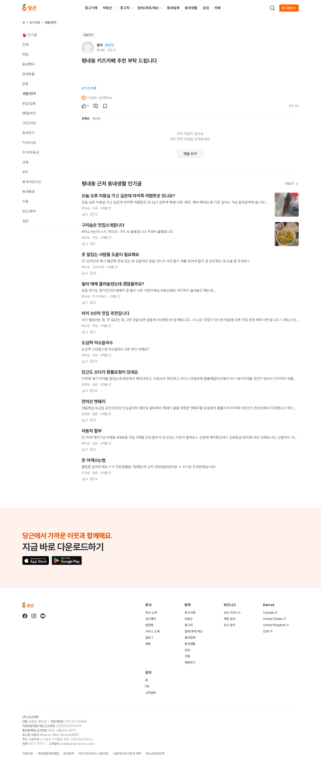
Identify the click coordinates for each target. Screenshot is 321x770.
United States (274, 619)
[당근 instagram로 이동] (34, 616)
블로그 (149, 637)
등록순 (86, 118)
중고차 (125, 8)
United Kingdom (276, 625)
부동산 (107, 8)
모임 (206, 8)
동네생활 (191, 8)
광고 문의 (229, 625)
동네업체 (173, 8)
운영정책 (68, 753)
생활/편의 (88, 35)
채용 (148, 644)
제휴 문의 (229, 619)
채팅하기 (190, 662)
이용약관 (27, 753)
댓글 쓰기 (190, 154)
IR (146, 680)
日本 (267, 631)
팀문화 (149, 625)
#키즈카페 (89, 88)
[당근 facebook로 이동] (25, 616)
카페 (217, 8)
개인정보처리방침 (48, 753)
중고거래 (91, 8)
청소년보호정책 (155, 753)
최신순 (96, 118)
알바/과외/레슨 (148, 8)
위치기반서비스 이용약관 (93, 753)
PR (147, 686)
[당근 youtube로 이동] (42, 616)
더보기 (291, 183)
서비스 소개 (152, 631)
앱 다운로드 (289, 8)
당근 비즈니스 (232, 612)
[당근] (29, 8)
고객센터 (150, 693)
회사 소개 (151, 612)
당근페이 (150, 619)
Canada (270, 612)
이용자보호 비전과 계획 (127, 753)
